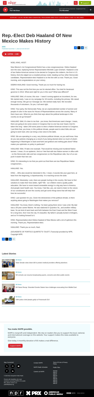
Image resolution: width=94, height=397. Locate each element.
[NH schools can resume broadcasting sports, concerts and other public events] (8, 275)
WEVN (55, 378)
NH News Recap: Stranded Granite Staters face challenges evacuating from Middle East (46, 287)
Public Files (56, 367)
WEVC (55, 372)
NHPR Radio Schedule (41, 367)
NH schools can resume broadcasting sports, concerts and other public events (42, 275)
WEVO (55, 380)
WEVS (55, 383)
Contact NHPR (38, 363)
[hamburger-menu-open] (5, 3)
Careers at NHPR (39, 371)
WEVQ (55, 382)
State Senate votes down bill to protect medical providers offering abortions (41, 263)
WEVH (55, 375)
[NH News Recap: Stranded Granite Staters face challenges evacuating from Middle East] (8, 288)
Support (86, 3)
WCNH (55, 371)
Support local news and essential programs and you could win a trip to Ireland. (47, 17)
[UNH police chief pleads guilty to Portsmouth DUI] (8, 300)
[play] (5, 10)
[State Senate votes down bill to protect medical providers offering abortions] (8, 263)
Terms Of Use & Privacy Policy (60, 363)
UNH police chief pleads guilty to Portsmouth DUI (33, 299)
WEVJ (55, 377)
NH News (19, 260)
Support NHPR (15, 346)
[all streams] (91, 10)
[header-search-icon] (76, 3)
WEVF (55, 374)
